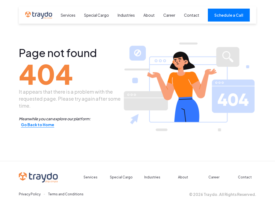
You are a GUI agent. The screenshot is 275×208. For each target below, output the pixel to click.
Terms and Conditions (66, 194)
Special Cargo (96, 15)
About (149, 15)
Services (68, 15)
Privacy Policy (30, 194)
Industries (126, 15)
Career (169, 15)
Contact (191, 15)
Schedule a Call (228, 15)
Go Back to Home (37, 124)
